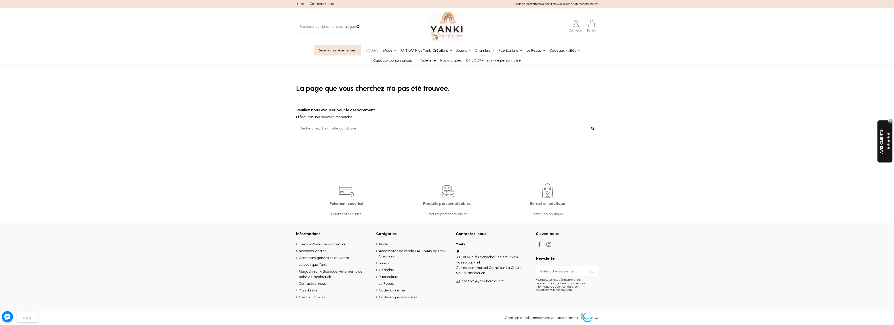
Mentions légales (312, 251)
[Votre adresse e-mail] (561, 271)
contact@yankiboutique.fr (483, 281)
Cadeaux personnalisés (398, 297)
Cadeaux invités (392, 290)
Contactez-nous (322, 4)
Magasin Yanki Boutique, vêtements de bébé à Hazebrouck (331, 274)
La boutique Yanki (313, 264)
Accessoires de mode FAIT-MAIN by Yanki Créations (412, 253)
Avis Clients (881, 141)
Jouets (384, 263)
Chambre (386, 270)
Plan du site (308, 290)
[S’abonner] (592, 271)
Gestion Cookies (312, 297)
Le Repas (386, 283)
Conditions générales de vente (324, 258)
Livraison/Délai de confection (322, 244)
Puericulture (389, 277)
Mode (383, 244)
